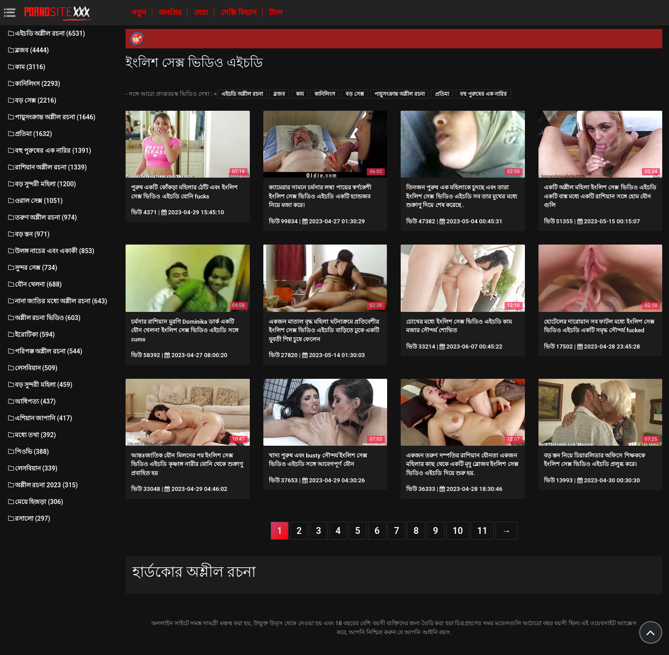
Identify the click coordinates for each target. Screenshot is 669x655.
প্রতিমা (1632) (29, 133)
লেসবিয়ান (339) (32, 468)
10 (458, 530)
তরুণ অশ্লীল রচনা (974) (42, 217)
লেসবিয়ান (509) (32, 368)
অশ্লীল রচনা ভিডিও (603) (43, 317)
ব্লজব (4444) (28, 50)
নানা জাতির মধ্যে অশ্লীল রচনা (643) (57, 301)
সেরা (202, 12)
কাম (300, 94)
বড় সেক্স (355, 94)
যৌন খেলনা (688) (34, 284)
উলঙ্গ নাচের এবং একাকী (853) (50, 250)
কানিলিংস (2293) (33, 83)
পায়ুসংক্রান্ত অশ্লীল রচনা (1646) (51, 117)
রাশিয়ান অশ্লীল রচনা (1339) (47, 167)
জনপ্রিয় (171, 12)
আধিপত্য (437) (31, 401)
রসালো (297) (28, 518)
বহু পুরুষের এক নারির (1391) (49, 150)
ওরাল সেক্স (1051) (35, 200)
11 (482, 530)
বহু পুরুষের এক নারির (483, 94)
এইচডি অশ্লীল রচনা (242, 94)
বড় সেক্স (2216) (31, 100)
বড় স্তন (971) (28, 234)
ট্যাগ (275, 12)
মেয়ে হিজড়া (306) (35, 501)
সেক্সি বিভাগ (239, 12)
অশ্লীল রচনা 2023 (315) (42, 485)
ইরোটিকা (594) (31, 334)
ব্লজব (279, 94)
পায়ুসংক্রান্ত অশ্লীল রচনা (399, 94)
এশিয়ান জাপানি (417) (39, 418)
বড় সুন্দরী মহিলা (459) (39, 384)
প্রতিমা (442, 94)
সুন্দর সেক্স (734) (32, 267)
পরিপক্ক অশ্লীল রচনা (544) (44, 351)
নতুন (140, 12)
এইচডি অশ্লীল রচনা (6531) (46, 33)
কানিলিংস (324, 94)
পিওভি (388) (28, 451)
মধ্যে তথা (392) (31, 434)
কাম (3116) (26, 67)
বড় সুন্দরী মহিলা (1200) (41, 184)
